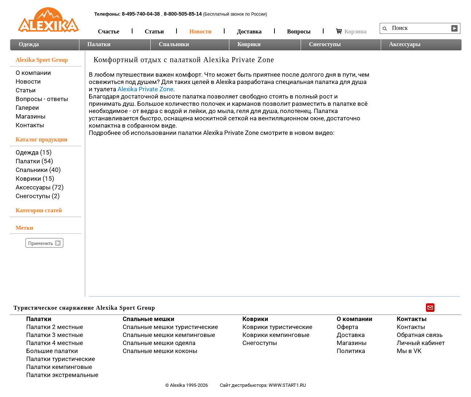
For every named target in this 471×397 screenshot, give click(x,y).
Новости (200, 31)
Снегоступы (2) (38, 196)
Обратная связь (420, 334)
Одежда (29, 44)
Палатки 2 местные (54, 326)
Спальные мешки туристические (170, 326)
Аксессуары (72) (40, 187)
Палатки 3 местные (54, 334)
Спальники (174, 44)
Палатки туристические (60, 358)
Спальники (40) (38, 169)
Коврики (249, 44)
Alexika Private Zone (145, 89)
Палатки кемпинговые (59, 366)
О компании (33, 72)
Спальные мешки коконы (160, 350)
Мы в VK (409, 350)
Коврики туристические (277, 326)
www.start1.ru (287, 385)
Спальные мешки (148, 318)
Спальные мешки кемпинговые (169, 334)
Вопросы (298, 31)
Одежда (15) (34, 152)
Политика (351, 350)
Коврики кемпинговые (275, 334)
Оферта (347, 326)
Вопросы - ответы (42, 99)
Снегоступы (325, 44)
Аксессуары (404, 44)
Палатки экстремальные (62, 374)
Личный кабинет (421, 342)
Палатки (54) (34, 161)
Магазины (30, 116)
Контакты (30, 125)
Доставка (249, 31)
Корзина (351, 31)
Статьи (154, 31)
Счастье (108, 31)
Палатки (98, 44)
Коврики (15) (35, 178)
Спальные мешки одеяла (159, 342)
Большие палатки (52, 350)
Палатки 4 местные (54, 342)
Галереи (27, 107)
